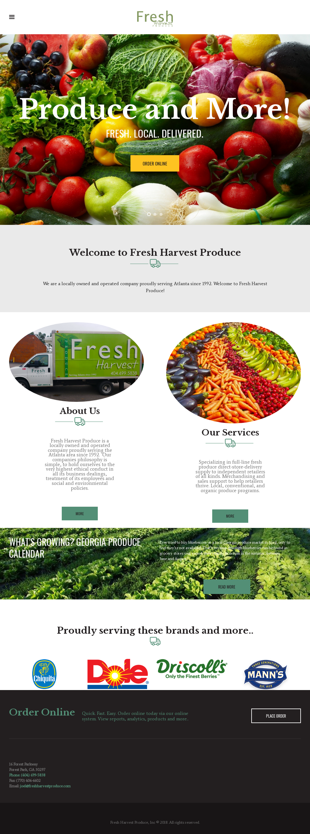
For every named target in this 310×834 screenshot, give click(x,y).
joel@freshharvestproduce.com (45, 786)
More (80, 513)
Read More (226, 587)
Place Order (276, 716)
